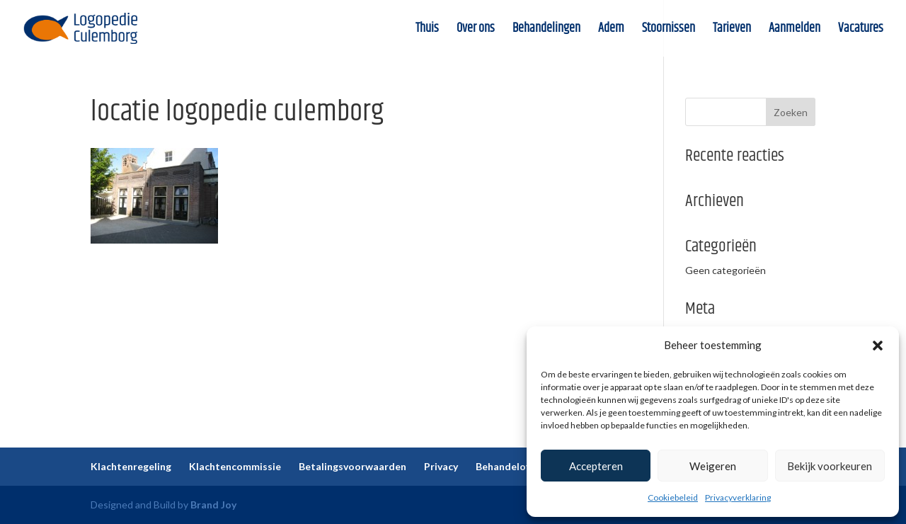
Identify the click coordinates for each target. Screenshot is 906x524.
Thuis (427, 30)
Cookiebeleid (673, 497)
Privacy (441, 466)
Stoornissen (668, 30)
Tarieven (732, 30)
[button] (878, 345)
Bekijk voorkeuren (829, 466)
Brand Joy (213, 505)
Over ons (476, 30)
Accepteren (596, 466)
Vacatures (860, 30)
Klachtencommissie (235, 466)
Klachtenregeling (131, 466)
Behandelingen (546, 30)
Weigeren (712, 466)
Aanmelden (794, 30)
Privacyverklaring (738, 497)
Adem (611, 30)
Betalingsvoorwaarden (352, 466)
